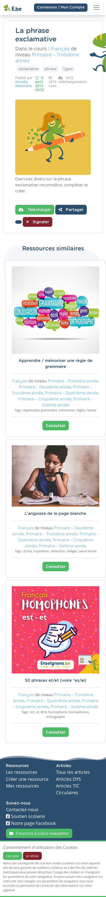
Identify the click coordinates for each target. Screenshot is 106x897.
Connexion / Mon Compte (60, 7)
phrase (50, 68)
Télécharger (34, 210)
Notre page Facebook (31, 823)
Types (68, 68)
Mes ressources (22, 786)
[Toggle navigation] (97, 7)
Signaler (37, 222)
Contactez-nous (22, 809)
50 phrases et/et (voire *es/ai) (55, 680)
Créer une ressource (27, 779)
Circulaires (67, 792)
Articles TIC (67, 786)
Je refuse (32, 856)
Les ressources (21, 772)
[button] (18, 222)
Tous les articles (73, 772)
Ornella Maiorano (23, 83)
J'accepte (12, 856)
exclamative (28, 68)
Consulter (56, 425)
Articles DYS (68, 779)
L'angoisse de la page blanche (55, 514)
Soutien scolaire (25, 816)
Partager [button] (71, 210)
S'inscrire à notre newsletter (39, 833)
